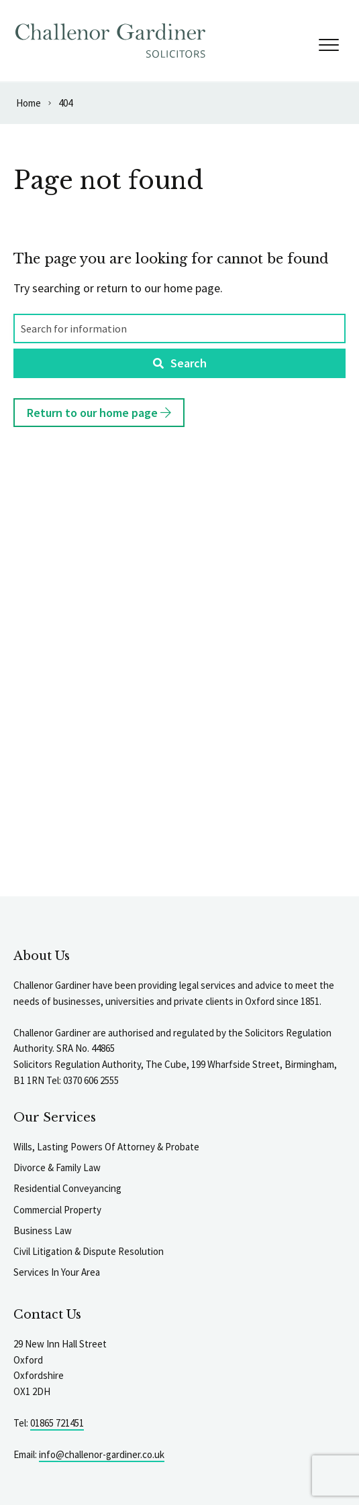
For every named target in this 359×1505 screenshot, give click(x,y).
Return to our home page (99, 412)
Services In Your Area (56, 1272)
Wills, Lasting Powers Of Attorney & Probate (106, 1146)
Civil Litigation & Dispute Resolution (88, 1251)
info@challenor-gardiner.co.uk (101, 1454)
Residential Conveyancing (67, 1188)
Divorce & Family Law (57, 1167)
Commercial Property (57, 1209)
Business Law (42, 1230)
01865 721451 (57, 1423)
